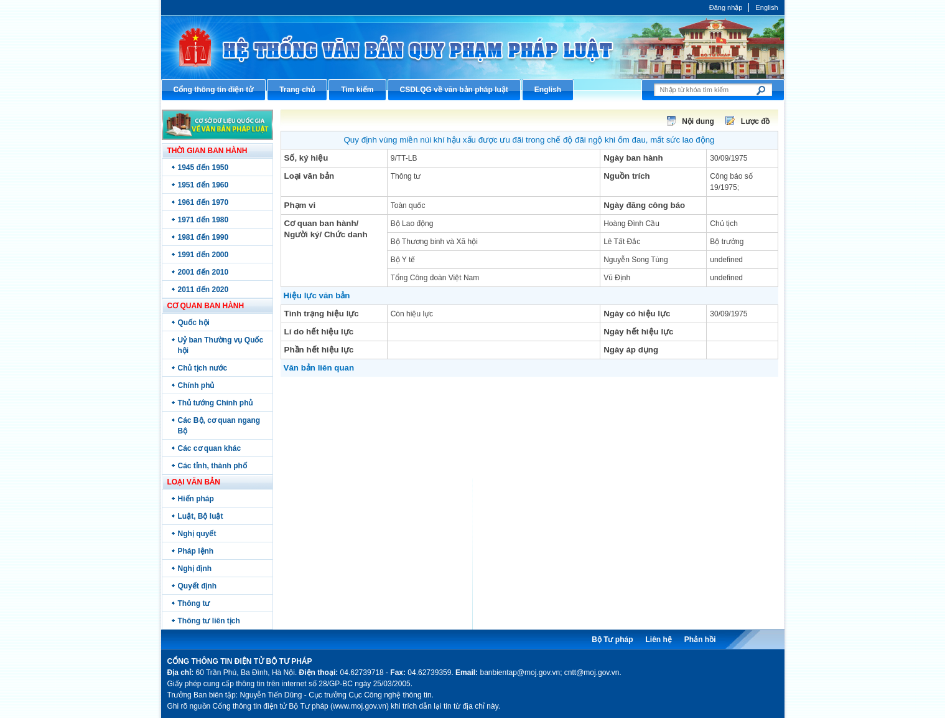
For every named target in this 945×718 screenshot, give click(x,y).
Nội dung (698, 121)
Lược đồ (755, 121)
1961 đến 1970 (203, 202)
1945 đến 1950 (203, 167)
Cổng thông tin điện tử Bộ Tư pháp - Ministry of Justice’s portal (472, 47)
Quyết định (197, 586)
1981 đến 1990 (203, 237)
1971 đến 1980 (203, 219)
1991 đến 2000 (203, 254)
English (766, 7)
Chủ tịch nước (203, 368)
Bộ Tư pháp (612, 639)
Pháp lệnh (196, 551)
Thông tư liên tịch (209, 620)
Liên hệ (658, 639)
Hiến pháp (196, 498)
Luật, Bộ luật (200, 516)
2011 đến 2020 (203, 289)
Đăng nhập (726, 7)
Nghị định (195, 568)
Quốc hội (194, 322)
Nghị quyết (197, 533)
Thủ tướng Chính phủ (215, 403)
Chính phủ (196, 385)
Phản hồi (700, 639)
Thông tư (194, 603)
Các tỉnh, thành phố (212, 465)
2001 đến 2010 (203, 272)
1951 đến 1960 (203, 185)
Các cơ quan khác (209, 448)
